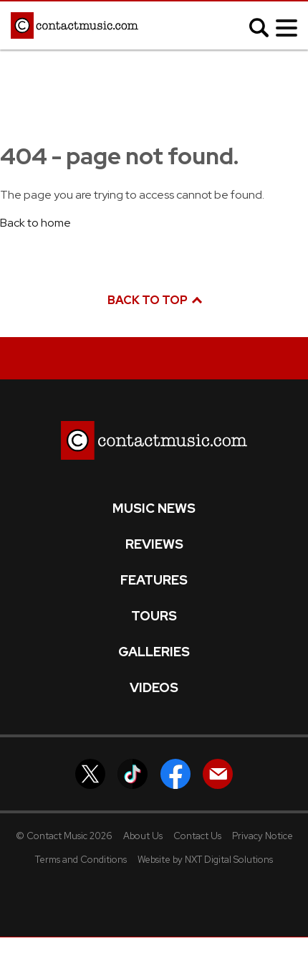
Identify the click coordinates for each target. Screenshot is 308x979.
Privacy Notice (262, 836)
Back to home (35, 222)
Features (154, 580)
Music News (154, 508)
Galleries (154, 651)
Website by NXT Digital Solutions (205, 859)
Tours (154, 616)
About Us (143, 836)
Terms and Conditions (81, 859)
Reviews (154, 544)
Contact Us (197, 836)
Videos (154, 687)
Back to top (154, 300)
